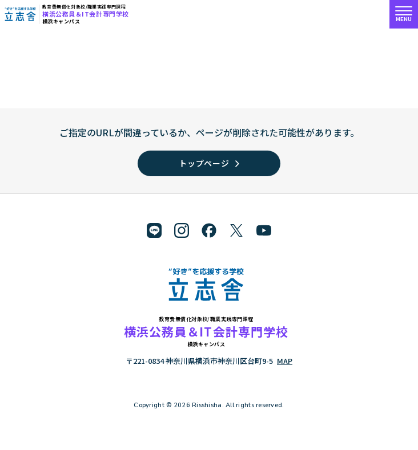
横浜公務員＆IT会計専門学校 (85, 13)
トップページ (209, 163)
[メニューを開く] (403, 14)
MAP (284, 360)
